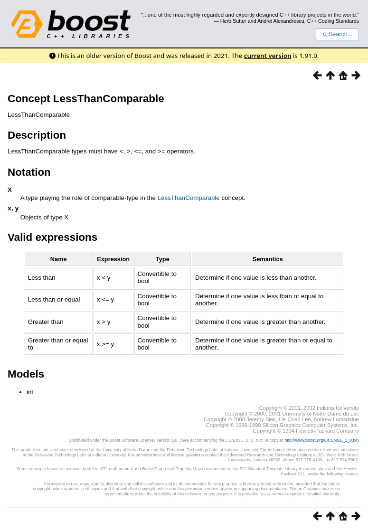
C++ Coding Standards (333, 21)
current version (268, 55)
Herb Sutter (233, 21)
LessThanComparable (189, 197)
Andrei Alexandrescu (280, 21)
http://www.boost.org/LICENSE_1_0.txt (321, 440)
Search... (337, 34)
